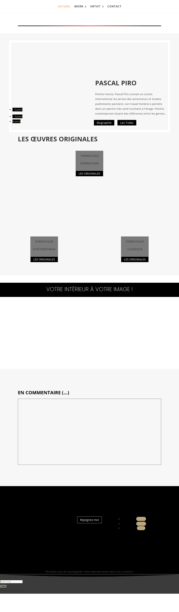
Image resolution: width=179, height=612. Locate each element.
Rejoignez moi (89, 538)
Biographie (104, 123)
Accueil (64, 7)
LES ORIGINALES (44, 278)
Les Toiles (126, 123)
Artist (95, 7)
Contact (114, 7)
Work (78, 7)
